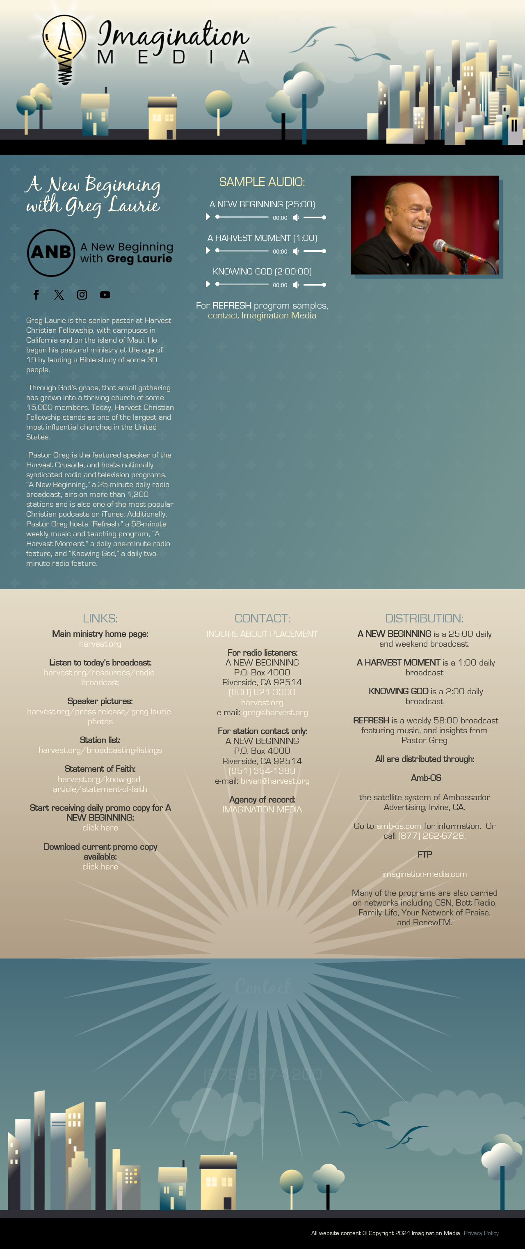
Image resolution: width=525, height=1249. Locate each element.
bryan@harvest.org (275, 780)
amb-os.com (399, 825)
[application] (262, 217)
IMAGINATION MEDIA (262, 809)
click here (100, 827)
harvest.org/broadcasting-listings (100, 750)
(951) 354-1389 (262, 770)
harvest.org (100, 643)
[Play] (207, 216)
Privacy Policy (481, 1233)
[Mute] (296, 217)
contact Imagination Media (262, 315)
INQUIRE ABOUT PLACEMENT (262, 633)
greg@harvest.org (275, 712)
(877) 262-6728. (431, 835)
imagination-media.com (424, 873)
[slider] (243, 217)
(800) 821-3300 (262, 692)
